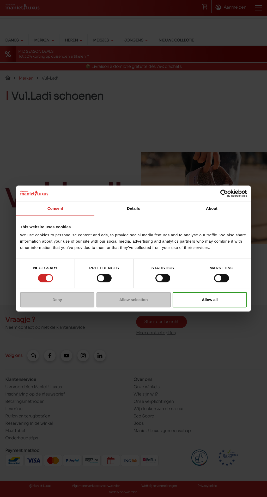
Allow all (210, 299)
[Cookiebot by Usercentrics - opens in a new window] (224, 193)
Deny (57, 299)
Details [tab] (133, 208)
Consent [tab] (55, 208)
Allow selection (133, 299)
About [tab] (211, 208)
